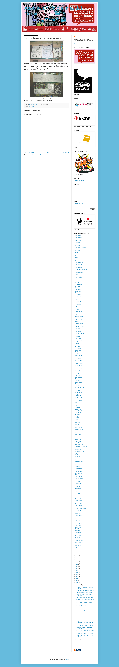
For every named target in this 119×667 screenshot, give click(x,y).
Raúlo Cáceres (78, 503)
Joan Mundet (78, 362)
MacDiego (77, 426)
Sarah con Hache (79, 522)
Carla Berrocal (78, 281)
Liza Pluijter (77, 414)
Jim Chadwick (78, 358)
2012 (77, 582)
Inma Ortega (78, 338)
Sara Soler (77, 520)
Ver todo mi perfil (77, 43)
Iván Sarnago (78, 341)
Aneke (76, 257)
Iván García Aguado (79, 340)
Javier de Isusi (78, 353)
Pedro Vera (77, 486)
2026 (77, 555)
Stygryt (76, 533)
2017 (77, 572)
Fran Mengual (78, 328)
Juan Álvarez (78, 385)
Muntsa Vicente (78, 464)
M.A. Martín (77, 424)
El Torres (77, 309)
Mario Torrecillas (78, 442)
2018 (77, 570)
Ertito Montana (78, 318)
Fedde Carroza (78, 321)
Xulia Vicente (78, 545)
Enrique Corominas (79, 316)
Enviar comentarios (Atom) (36, 154)
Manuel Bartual (78, 432)
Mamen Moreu (78, 427)
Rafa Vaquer (78, 498)
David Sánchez (78, 303)
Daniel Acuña (78, 294)
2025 (77, 557)
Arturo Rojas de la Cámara (81, 269)
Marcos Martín (78, 439)
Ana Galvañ (77, 245)
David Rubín (78, 301)
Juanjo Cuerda (78, 394)
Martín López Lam (79, 444)
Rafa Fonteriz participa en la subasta (84, 633)
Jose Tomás (77, 380)
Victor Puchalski (78, 544)
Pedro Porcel (78, 485)
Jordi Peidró (77, 370)
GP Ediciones (78, 331)
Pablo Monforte (78, 476)
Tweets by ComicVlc (78, 203)
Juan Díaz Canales (79, 387)
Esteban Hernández (79, 319)
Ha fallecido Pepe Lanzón (82, 614)
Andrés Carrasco (79, 255)
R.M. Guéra (77, 491)
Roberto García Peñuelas (80, 508)
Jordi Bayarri (78, 367)
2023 (77, 561)
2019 (77, 568)
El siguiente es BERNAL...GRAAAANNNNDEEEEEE (85, 621)
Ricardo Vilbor (78, 507)
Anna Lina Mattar (79, 262)
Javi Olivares (78, 351)
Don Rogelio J (78, 304)
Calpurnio (77, 279)
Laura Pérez (78, 409)
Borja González (78, 277)
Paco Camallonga (79, 478)
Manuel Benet (78, 434)
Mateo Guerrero (78, 448)
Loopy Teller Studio (79, 416)
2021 (77, 564)
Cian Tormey (78, 289)
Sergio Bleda (78, 528)
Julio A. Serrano (78, 400)
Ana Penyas (78, 252)
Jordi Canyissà (78, 368)
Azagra (76, 271)
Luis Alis (77, 417)
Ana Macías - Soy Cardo (80, 247)
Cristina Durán (78, 292)
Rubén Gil (77, 512)
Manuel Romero (78, 437)
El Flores (77, 306)
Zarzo (76, 549)
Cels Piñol (77, 286)
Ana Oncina (77, 250)
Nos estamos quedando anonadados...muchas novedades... (84, 625)
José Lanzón (78, 378)
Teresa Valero (78, 535)
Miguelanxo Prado (79, 453)
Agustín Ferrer (78, 235)
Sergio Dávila (78, 530)
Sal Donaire (77, 513)
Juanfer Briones (78, 392)
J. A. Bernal (77, 343)
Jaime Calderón (78, 346)
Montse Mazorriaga (79, 463)
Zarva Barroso (78, 547)
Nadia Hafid (77, 466)
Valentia (77, 539)
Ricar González (78, 505)
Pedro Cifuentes (78, 483)
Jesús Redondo (78, 357)
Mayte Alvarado (78, 449)
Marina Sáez (78, 441)
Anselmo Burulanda (79, 264)
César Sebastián (79, 287)
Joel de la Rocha (79, 363)
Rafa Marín (77, 496)
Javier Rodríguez (79, 355)
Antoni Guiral (78, 266)
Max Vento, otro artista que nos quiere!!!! (85, 619)
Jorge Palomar (78, 373)
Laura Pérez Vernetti (79, 410)
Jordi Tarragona (78, 372)
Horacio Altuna (78, 335)
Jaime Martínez (78, 348)
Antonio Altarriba (78, 267)
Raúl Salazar (78, 502)
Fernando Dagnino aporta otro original (84, 597)
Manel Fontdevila (79, 429)
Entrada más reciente (29, 152)
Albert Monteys (78, 239)
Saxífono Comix (78, 523)
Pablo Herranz (78, 474)
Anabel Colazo (78, 254)
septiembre (79, 641)
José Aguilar (78, 375)
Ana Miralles (78, 249)
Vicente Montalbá (79, 542)
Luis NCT (77, 419)
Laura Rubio (78, 412)
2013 (77, 580)
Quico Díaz (77, 490)
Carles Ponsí (78, 282)
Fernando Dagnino (79, 325)
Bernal (76, 274)
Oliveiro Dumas (78, 471)
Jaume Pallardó (78, 350)
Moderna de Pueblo (79, 461)
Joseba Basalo (78, 382)
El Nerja (77, 308)
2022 (77, 563)
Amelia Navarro (78, 244)
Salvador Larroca (79, 515)
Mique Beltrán (78, 456)
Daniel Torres (78, 296)
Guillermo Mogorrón (79, 333)
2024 (77, 559)
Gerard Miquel (78, 330)
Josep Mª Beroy (78, 383)
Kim (76, 404)
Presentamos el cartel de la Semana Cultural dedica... (84, 603)
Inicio (48, 152)
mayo (78, 644)
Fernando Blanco (79, 323)
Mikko (76, 454)
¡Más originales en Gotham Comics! (84, 592)
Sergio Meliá (78, 532)
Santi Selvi (77, 517)
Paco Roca (77, 480)
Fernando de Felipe (79, 326)
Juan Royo (77, 390)
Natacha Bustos (78, 468)
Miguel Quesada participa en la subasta (85, 590)
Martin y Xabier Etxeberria (81, 446)
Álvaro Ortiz (77, 242)
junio (78, 643)
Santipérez (77, 518)
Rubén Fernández (79, 510)
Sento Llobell (78, 525)
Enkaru (76, 314)
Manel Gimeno (78, 431)
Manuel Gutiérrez (79, 436)
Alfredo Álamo (78, 240)
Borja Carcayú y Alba (79, 276)
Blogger (67, 659)
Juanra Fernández (79, 397)
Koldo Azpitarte (78, 405)
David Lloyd (77, 299)
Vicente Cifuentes (79, 540)
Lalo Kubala (77, 407)
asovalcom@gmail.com (79, 180)
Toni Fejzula (77, 537)
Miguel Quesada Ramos (80, 451)
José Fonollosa (78, 377)
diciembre (79, 584)
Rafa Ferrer (77, 493)
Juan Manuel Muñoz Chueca (81, 389)
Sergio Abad (78, 527)
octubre (78, 639)
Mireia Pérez (78, 459)
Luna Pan (77, 421)
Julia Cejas (77, 399)
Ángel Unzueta (78, 260)
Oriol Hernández (78, 473)
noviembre (79, 585)
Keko (76, 402)
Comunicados (31, 106)
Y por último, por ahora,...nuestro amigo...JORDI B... (83, 616)
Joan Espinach (78, 360)
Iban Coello (77, 336)
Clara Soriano (78, 291)
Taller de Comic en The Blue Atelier (84, 609)
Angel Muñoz (78, 259)
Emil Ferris (77, 313)
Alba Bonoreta (78, 237)
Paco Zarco (77, 481)
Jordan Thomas (78, 365)
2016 (77, 574)
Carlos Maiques (78, 284)
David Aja (77, 297)
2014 (77, 578)
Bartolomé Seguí (79, 272)
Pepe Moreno (78, 488)
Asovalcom (78, 37)
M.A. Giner (77, 422)
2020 (77, 566)
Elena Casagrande (79, 311)
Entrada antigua (65, 152)
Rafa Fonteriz (78, 495)
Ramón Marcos (78, 500)
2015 (77, 576)
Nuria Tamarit (78, 469)
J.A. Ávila (77, 345)
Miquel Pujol (78, 458)
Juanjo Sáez (78, 395)
